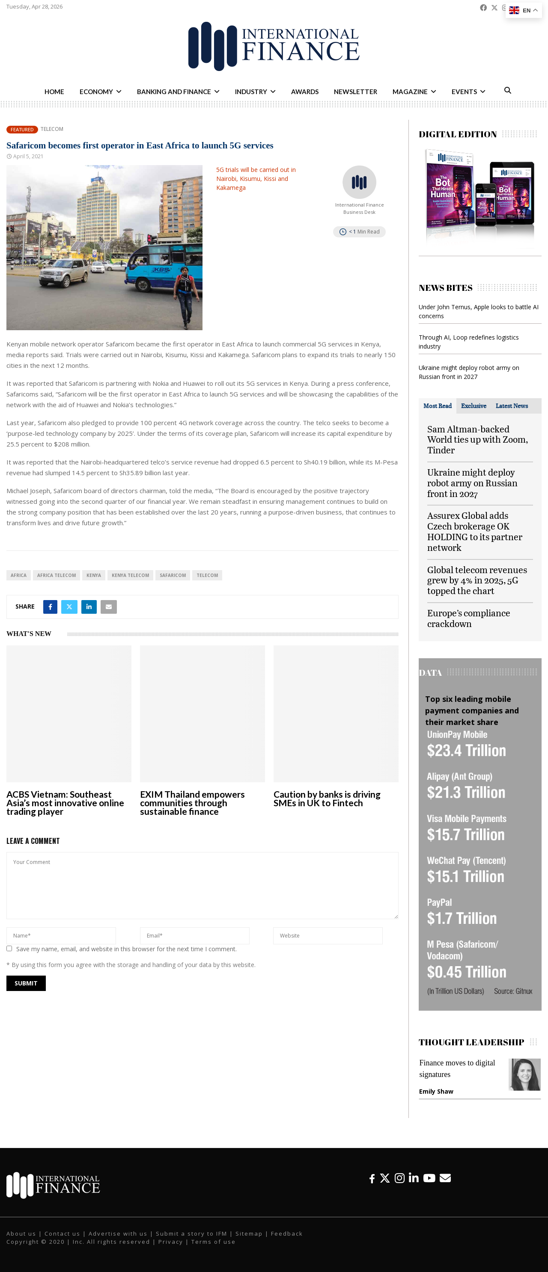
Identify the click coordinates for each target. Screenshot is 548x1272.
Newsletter (355, 91)
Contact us (62, 1233)
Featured (22, 129)
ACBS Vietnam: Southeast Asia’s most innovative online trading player (65, 802)
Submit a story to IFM (191, 1233)
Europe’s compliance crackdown (468, 618)
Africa (19, 575)
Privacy (170, 1241)
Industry (251, 91)
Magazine (410, 91)
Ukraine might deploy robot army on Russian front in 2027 (472, 483)
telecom (207, 575)
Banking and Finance (174, 91)
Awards (305, 91)
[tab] (437, 406)
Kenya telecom (130, 575)
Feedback (287, 1233)
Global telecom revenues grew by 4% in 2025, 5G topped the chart (477, 580)
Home (54, 91)
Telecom (51, 129)
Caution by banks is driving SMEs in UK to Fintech (327, 798)
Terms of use (213, 1241)
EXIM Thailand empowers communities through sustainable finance (192, 802)
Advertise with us (118, 1233)
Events (464, 91)
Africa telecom (56, 575)
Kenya (93, 575)
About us (21, 1233)
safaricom (173, 575)
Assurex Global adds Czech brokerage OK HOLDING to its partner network (474, 531)
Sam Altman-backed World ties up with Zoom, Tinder (477, 439)
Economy (96, 91)
